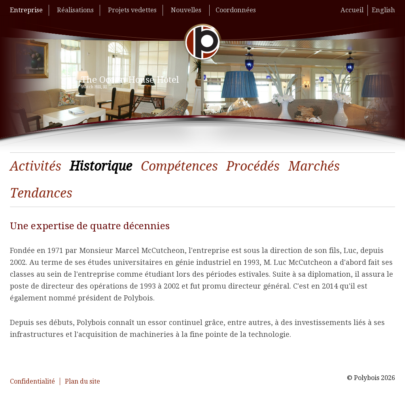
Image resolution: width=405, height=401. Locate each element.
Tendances (41, 193)
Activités (35, 166)
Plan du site (82, 381)
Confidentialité (32, 381)
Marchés (314, 166)
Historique (101, 166)
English (383, 10)
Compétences (179, 166)
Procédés (253, 166)
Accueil (352, 10)
